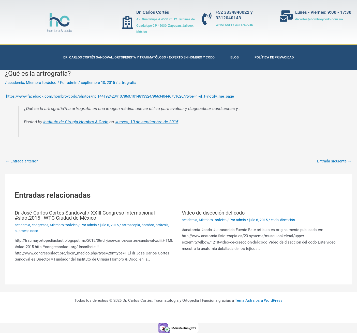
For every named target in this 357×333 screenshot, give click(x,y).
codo (275, 220)
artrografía (127, 82)
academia (16, 82)
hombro (148, 225)
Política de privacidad (274, 57)
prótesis (162, 225)
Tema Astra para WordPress (258, 300)
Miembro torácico (41, 82)
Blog (234, 57)
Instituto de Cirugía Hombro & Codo (75, 121)
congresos (40, 225)
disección (287, 220)
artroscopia (131, 225)
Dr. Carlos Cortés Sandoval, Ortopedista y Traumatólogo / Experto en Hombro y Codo (139, 57)
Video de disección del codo (213, 213)
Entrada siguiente (334, 161)
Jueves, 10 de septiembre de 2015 (146, 121)
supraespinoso (26, 231)
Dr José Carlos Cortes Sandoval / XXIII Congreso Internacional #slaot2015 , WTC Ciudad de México (85, 215)
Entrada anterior (22, 161)
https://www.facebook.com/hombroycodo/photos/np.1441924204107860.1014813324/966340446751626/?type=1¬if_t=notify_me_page (120, 96)
